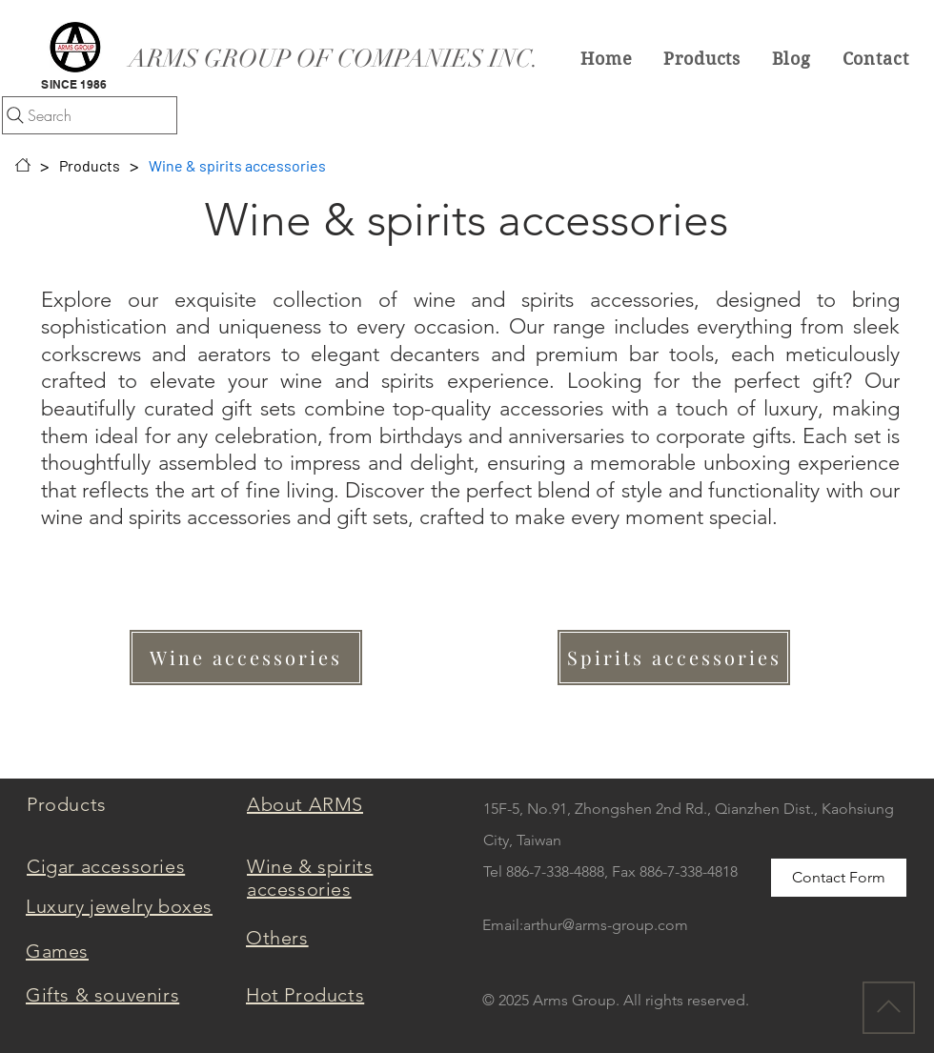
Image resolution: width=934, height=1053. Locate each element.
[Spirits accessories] (674, 657)
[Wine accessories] (246, 657)
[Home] (23, 165)
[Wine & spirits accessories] (237, 165)
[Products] (90, 165)
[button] (702, 58)
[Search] (89, 115)
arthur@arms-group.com (605, 925)
